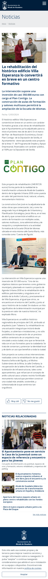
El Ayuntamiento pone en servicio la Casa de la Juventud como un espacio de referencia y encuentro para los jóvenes (24, 456)
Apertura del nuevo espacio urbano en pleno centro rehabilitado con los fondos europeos (23, 499)
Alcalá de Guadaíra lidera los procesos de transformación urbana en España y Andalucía (30, 488)
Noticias (11, 23)
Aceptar (24, 574)
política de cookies (32, 568)
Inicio (4, 23)
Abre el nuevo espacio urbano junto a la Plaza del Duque (22, 508)
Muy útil (13, 401)
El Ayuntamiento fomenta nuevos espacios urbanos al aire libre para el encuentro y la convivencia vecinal (31, 477)
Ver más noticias (39, 514)
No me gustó (31, 401)
